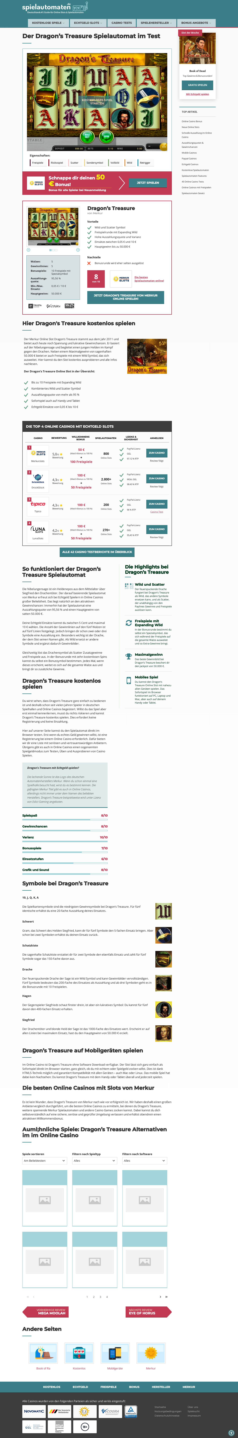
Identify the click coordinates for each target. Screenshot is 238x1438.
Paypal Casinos (189, 158)
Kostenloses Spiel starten (97, 101)
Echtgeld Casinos (190, 164)
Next (78, 250)
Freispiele (37, 162)
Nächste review (148, 1311)
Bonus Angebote (196, 22)
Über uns (193, 1407)
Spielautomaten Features (194, 175)
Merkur (189, 1387)
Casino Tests (122, 22)
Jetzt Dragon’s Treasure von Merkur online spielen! (126, 297)
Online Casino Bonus (192, 121)
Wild (129, 162)
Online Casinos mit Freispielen (196, 187)
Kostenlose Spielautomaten (195, 170)
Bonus (134, 1387)
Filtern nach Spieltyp (86, 1154)
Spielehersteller (156, 22)
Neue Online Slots (190, 127)
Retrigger (145, 162)
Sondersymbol (95, 162)
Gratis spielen (197, 85)
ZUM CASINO (157, 452)
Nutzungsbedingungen (168, 1411)
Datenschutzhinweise (167, 1416)
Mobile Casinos (189, 152)
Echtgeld (80, 1387)
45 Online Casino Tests (193, 181)
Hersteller (161, 1387)
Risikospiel (57, 162)
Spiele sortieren (33, 1154)
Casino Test (156, 511)
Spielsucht (194, 1411)
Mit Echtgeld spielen (197, 94)
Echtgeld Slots (88, 22)
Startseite (160, 1407)
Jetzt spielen (148, 182)
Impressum (194, 1416)
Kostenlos (51, 1387)
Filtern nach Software (137, 1154)
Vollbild (115, 162)
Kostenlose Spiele (48, 22)
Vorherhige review (46, 1311)
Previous (28, 250)
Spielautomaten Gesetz (193, 193)
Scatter (74, 162)
